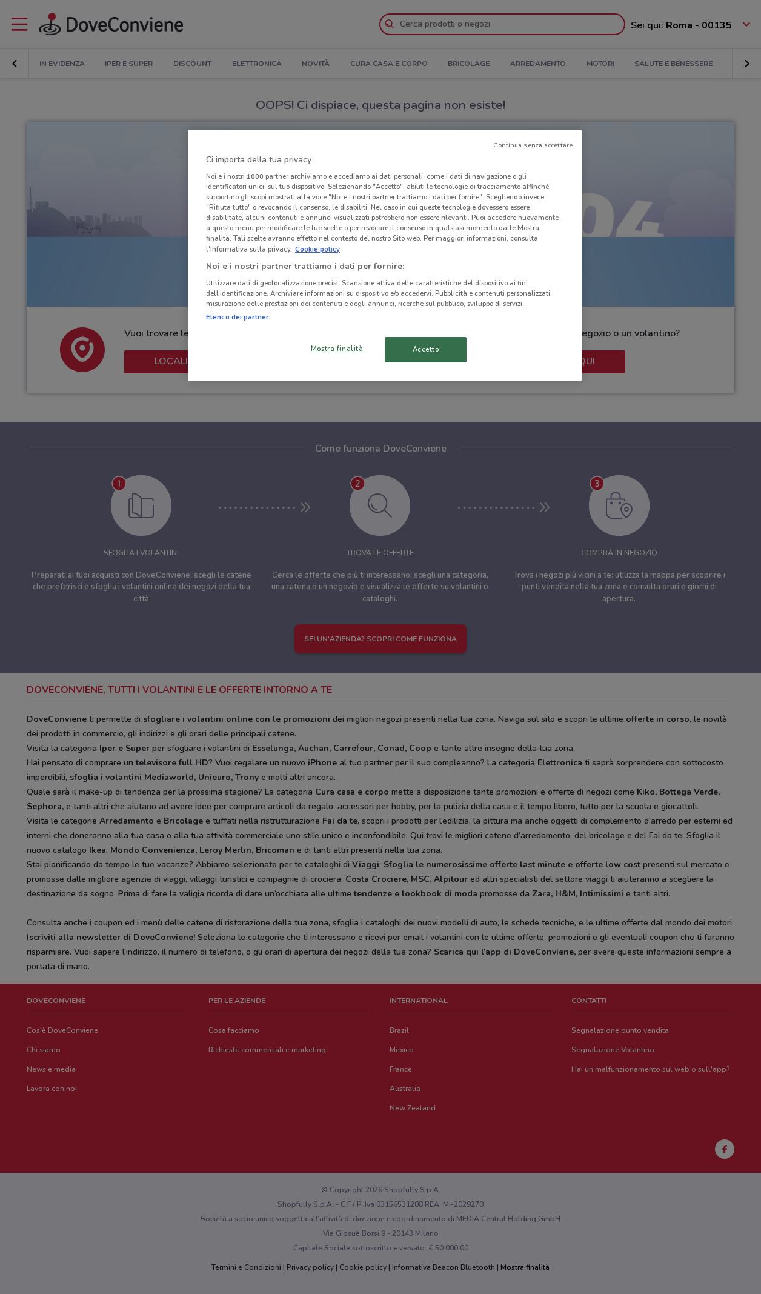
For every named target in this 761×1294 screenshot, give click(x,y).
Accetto (426, 349)
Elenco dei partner (237, 317)
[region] (385, 256)
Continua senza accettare (533, 145)
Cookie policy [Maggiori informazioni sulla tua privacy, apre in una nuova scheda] (317, 249)
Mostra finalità (337, 348)
